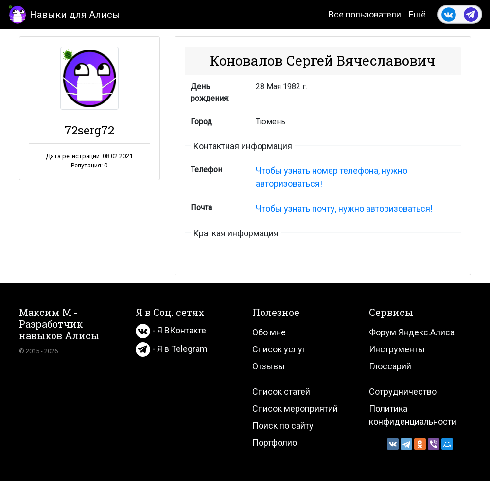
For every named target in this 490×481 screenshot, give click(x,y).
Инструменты (397, 349)
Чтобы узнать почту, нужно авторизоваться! (344, 208)
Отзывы (268, 366)
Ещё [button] (417, 14)
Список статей (281, 391)
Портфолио (274, 442)
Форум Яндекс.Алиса (412, 332)
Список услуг (279, 349)
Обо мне (269, 332)
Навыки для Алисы (64, 13)
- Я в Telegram (172, 349)
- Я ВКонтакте (171, 330)
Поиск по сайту (283, 425)
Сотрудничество (403, 391)
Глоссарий (390, 366)
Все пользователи (365, 14)
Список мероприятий (295, 408)
